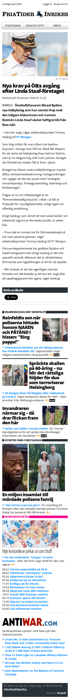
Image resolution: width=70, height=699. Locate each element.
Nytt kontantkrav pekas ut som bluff (27, 550)
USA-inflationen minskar (26, 608)
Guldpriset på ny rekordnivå (28, 580)
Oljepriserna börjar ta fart (26, 576)
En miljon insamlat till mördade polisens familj (27, 496)
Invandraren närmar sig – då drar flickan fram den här (20, 415)
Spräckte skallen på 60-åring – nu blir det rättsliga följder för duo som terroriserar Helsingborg (47, 375)
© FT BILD (62, 79)
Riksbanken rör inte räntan (27, 587)
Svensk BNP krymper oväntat (29, 594)
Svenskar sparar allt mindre (27, 598)
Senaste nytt (35, 25)
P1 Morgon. (24, 137)
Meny (57, 25)
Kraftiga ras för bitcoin (24, 583)
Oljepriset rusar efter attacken (29, 591)
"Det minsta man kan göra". (23, 505)
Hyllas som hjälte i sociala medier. (27, 428)
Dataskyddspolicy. (15, 689)
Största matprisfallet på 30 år (28, 569)
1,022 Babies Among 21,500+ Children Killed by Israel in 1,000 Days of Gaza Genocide (35, 648)
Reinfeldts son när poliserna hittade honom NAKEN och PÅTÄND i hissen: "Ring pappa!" (21, 329)
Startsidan (13, 25)
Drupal (61, 693)
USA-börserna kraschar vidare (29, 605)
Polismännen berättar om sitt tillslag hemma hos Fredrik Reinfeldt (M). (32, 349)
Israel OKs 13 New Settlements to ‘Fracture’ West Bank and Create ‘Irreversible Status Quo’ (35, 641)
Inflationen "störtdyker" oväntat (31, 573)
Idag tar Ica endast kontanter (29, 601)
